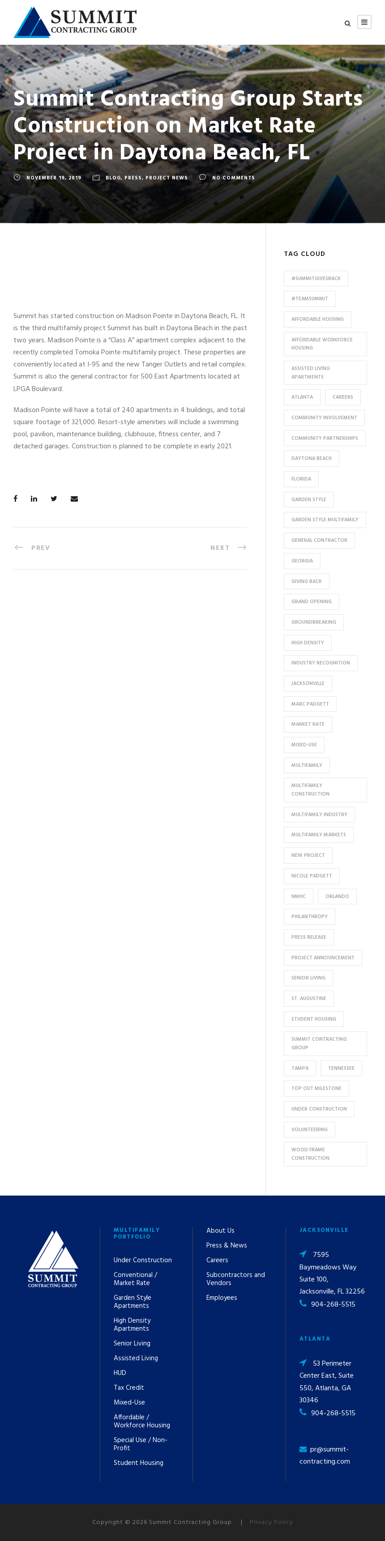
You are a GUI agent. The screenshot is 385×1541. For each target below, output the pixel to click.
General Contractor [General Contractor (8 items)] (319, 540)
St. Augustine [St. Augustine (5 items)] (308, 999)
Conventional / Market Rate (135, 1279)
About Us (220, 1231)
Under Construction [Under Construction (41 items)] (319, 1109)
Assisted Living (136, 1358)
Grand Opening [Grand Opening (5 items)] (311, 602)
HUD (120, 1373)
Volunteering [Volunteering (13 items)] (309, 1130)
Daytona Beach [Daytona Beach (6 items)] (311, 459)
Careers (217, 1260)
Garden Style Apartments (132, 1302)
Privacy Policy (271, 1522)
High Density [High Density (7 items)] (307, 643)
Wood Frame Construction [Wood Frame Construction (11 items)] (310, 1154)
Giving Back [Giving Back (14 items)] (306, 582)
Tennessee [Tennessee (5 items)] (341, 1068)
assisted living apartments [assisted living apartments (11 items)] (310, 373)
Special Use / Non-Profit (140, 1444)
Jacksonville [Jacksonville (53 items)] (308, 684)
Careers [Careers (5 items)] (343, 397)
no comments (233, 178)
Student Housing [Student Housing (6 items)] (313, 1019)
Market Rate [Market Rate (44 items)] (308, 724)
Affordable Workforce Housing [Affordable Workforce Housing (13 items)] (322, 344)
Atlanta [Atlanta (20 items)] (302, 397)
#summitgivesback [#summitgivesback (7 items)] (316, 279)
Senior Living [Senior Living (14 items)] (308, 978)
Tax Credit (129, 1388)
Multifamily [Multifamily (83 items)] (306, 766)
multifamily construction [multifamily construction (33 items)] (310, 790)
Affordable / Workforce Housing (142, 1421)
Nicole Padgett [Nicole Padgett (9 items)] (311, 876)
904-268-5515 (333, 1305)
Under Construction (143, 1260)
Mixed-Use (129, 1402)
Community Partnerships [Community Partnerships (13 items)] (324, 438)
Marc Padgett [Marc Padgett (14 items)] (310, 704)
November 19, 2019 (53, 178)
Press (133, 178)
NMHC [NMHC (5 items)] (298, 897)
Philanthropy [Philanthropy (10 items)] (309, 917)
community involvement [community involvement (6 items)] (324, 418)
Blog (113, 178)
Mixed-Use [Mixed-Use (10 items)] (304, 745)
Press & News (226, 1245)
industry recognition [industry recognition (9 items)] (320, 663)
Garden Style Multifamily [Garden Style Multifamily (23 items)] (325, 520)
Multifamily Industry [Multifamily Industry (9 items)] (319, 815)
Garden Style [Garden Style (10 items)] (308, 500)
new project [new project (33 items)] (308, 855)
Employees (221, 1298)
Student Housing (138, 1463)
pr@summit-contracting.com (324, 1456)
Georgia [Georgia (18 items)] (302, 561)
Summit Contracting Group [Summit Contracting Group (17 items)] (319, 1043)
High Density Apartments (132, 1324)
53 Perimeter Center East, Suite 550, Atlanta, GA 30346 (326, 1382)
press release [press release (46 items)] (308, 937)
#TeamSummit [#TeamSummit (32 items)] (309, 299)
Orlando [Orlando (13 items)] (337, 897)
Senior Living (132, 1343)
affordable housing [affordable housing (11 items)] (317, 319)
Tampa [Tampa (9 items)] (299, 1068)
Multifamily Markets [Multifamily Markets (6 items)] (318, 835)
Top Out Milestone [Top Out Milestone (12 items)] (316, 1089)
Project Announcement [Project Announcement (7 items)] (323, 958)
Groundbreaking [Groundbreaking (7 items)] (313, 622)
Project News (166, 178)
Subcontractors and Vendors (235, 1279)
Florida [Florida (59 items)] (301, 479)
